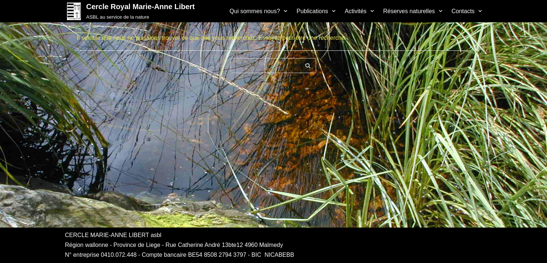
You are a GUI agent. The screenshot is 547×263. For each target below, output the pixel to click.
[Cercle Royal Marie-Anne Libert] (130, 11)
